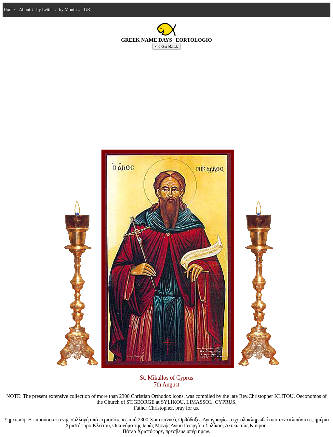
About (26, 9)
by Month (69, 9)
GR (86, 9)
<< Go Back (166, 46)
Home (9, 9)
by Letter (46, 9)
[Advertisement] (166, 98)
